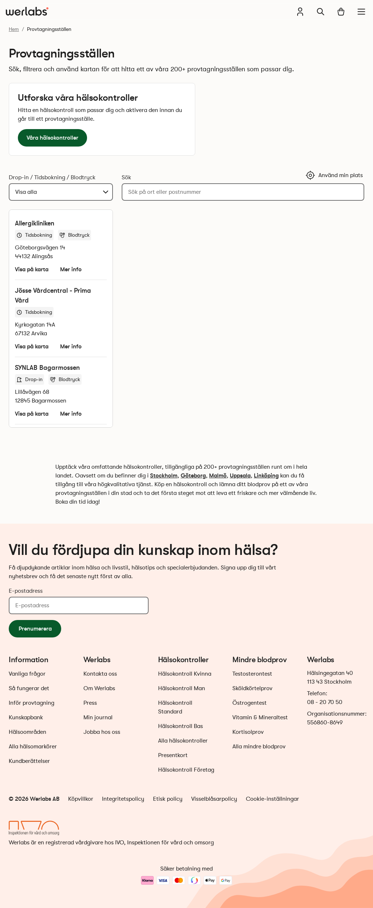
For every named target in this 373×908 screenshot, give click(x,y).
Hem (14, 29)
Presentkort (173, 755)
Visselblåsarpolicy (214, 799)
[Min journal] (300, 11)
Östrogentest (249, 703)
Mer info (71, 269)
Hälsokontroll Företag (186, 770)
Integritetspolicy (123, 799)
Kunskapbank (26, 717)
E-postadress (26, 591)
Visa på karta (31, 269)
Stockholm (163, 475)
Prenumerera (35, 628)
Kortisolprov (248, 732)
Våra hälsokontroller (52, 137)
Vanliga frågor (27, 674)
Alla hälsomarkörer (33, 746)
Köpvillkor (80, 799)
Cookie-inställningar (272, 799)
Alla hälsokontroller (183, 740)
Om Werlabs (99, 688)
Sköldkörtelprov (252, 688)
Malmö (218, 475)
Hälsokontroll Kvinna (184, 674)
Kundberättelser (29, 761)
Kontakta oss (100, 674)
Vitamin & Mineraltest (260, 717)
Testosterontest (252, 674)
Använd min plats (334, 175)
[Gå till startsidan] (27, 11)
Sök (126, 177)
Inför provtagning (31, 703)
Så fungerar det (29, 688)
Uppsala (240, 475)
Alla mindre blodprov (259, 746)
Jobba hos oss (101, 732)
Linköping (266, 475)
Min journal (98, 717)
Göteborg (193, 475)
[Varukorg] (341, 11)
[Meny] (361, 11)
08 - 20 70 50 (324, 702)
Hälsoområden (27, 732)
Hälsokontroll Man (181, 688)
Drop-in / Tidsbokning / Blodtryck (52, 177)
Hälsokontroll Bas (180, 726)
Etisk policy (167, 799)
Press (90, 703)
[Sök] (320, 11)
